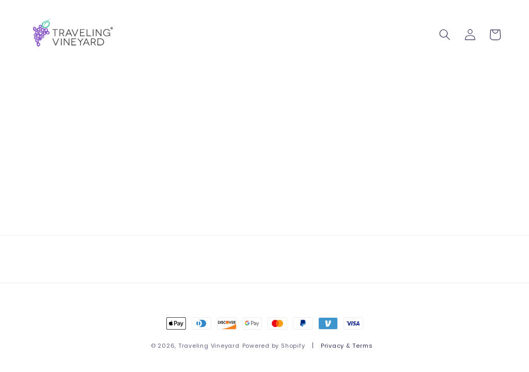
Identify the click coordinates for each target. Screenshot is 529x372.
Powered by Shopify (273, 346)
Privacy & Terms (347, 346)
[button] (444, 34)
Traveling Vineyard (209, 346)
